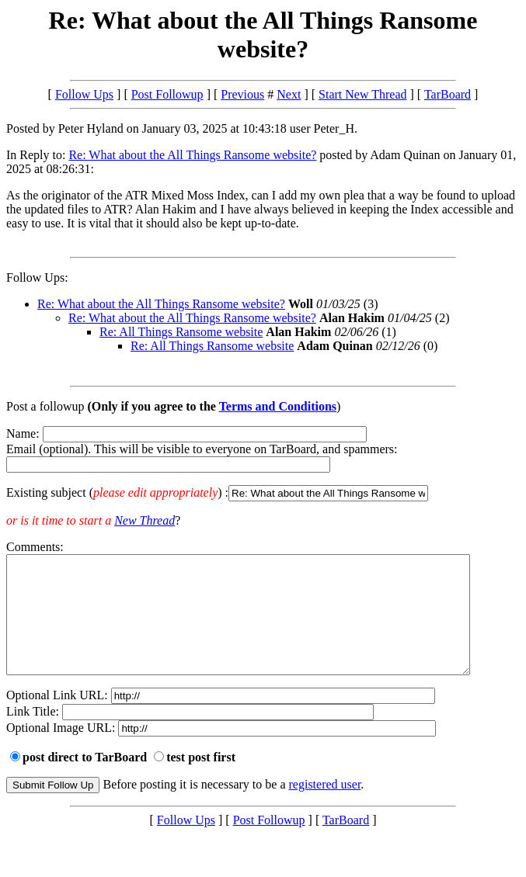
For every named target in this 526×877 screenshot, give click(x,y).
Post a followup (45, 406)
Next (289, 94)
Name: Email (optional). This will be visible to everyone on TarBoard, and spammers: (263, 464)
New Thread (144, 520)
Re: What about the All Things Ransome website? (192, 154)
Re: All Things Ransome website (181, 331)
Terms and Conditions (277, 406)
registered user (325, 807)
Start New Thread (362, 94)
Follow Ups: (37, 277)
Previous (242, 94)
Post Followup (167, 94)
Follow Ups (84, 94)
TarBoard (447, 94)
